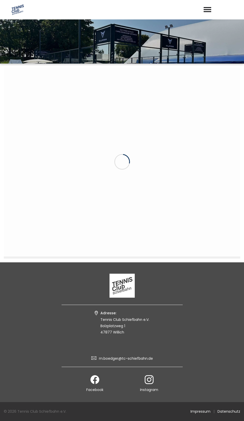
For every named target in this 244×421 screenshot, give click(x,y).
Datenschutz (229, 411)
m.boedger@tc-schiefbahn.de (126, 358)
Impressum (200, 411)
